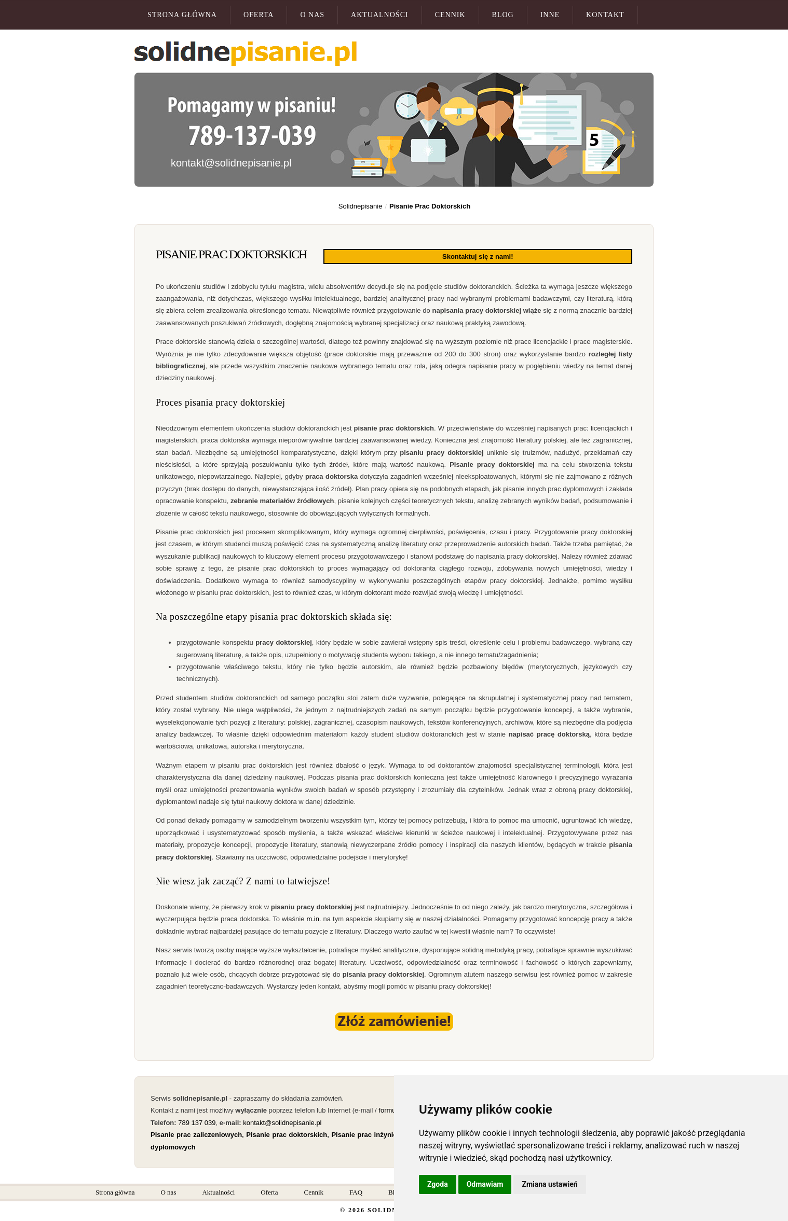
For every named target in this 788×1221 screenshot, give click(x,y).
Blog (503, 15)
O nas (312, 15)
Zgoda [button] (437, 1184)
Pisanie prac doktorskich (286, 1133)
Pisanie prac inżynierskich (374, 1133)
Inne (550, 15)
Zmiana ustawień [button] (549, 1184)
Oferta (258, 15)
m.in (311, 918)
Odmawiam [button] (485, 1184)
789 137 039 (196, 1122)
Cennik (450, 15)
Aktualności (380, 15)
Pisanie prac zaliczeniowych (196, 1133)
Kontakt (605, 15)
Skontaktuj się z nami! (557, 256)
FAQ (355, 1191)
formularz (392, 1109)
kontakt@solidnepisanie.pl (231, 163)
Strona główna (182, 15)
